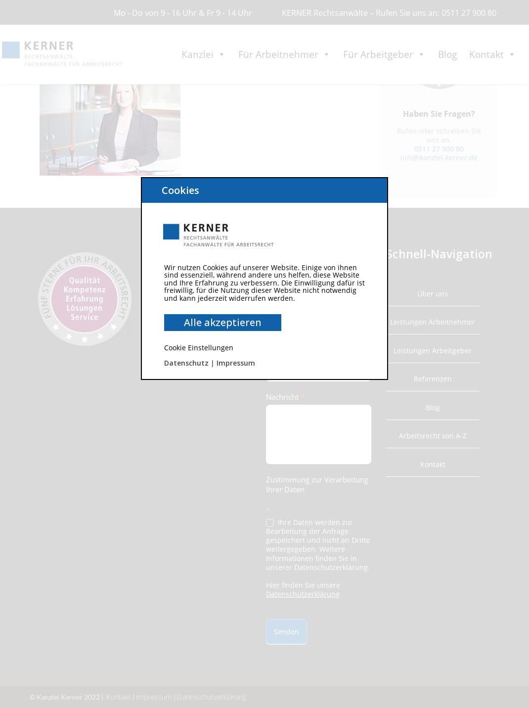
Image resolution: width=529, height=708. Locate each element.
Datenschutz (186, 363)
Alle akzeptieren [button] (223, 322)
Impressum (236, 363)
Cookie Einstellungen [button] (198, 347)
